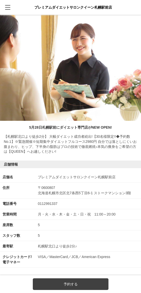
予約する (71, 284)
